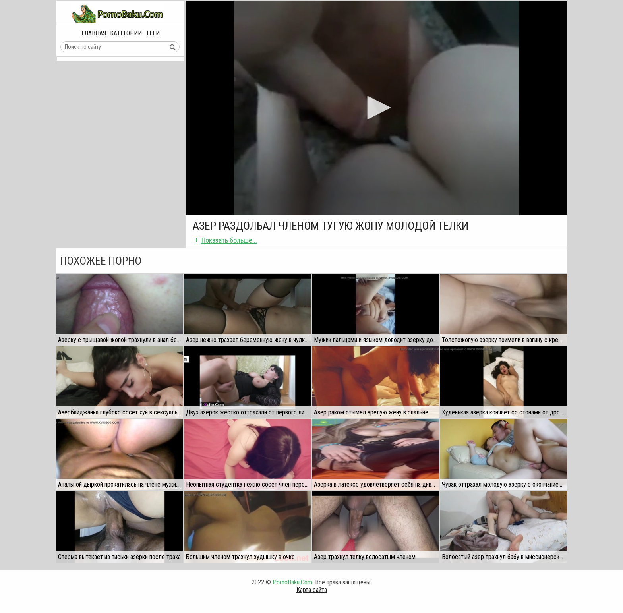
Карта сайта (311, 590)
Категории (126, 33)
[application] (376, 108)
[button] (376, 107)
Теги (153, 33)
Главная (93, 33)
